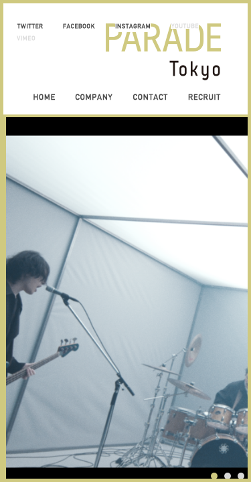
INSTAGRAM (133, 26)
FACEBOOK (79, 26)
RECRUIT (204, 97)
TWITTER (30, 26)
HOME (44, 97)
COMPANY (93, 97)
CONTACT (150, 97)
